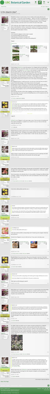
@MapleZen (19, 67)
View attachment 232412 (16, 367)
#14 (48, 353)
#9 (48, 252)
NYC (8, 29)
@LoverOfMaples (26, 70)
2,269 (8, 319)
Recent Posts (3, 6)
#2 (48, 96)
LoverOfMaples (4, 109)
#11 (48, 287)
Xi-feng (14, 98)
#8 (48, 225)
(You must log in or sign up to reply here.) (42, 380)
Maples (7, 13)
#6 (48, 183)
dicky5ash (3, 236)
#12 (48, 302)
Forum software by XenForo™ (10, 391)
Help (43, 389)
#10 (48, 269)
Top (47, 389)
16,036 (8, 161)
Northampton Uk (6, 243)
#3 (48, 125)
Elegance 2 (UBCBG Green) (5, 389)
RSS (49, 389)
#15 (48, 375)
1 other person (26, 185)
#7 (48, 203)
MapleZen (13, 13)
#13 (48, 321)
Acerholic (3, 74)
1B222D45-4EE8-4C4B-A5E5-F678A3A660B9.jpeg (28, 242)
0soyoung (17, 355)
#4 (48, 143)
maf (16, 98)
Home (45, 389)
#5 (48, 165)
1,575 (8, 113)
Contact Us (39, 389)
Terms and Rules (47, 391)
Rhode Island (7, 115)
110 (8, 27)
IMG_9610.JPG (22, 54)
